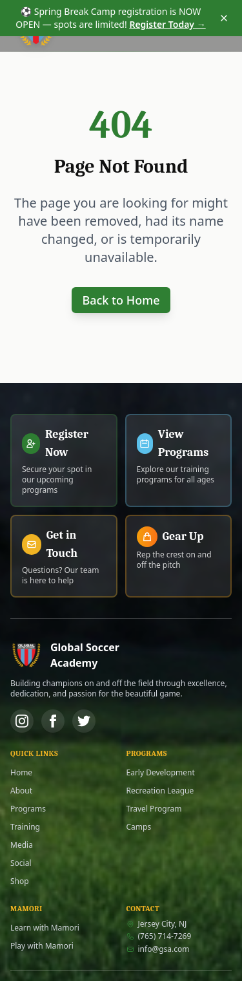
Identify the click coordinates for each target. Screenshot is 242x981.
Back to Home (120, 300)
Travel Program (154, 809)
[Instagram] (22, 721)
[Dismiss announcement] (224, 18)
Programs (28, 809)
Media (21, 845)
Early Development (160, 773)
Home (21, 773)
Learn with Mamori (44, 928)
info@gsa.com (158, 949)
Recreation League (160, 791)
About (21, 791)
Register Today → (167, 24)
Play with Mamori (42, 946)
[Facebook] (53, 721)
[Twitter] (84, 721)
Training (25, 827)
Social (21, 863)
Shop (19, 881)
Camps (139, 827)
